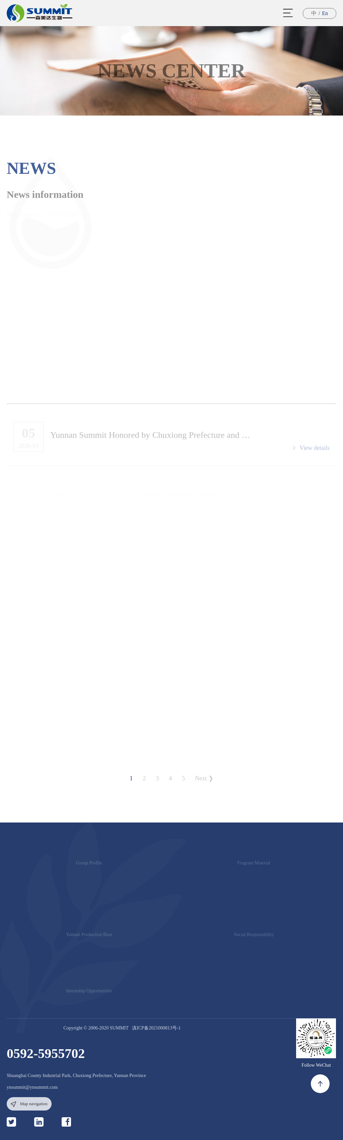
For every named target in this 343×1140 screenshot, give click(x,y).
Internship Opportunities (89, 992)
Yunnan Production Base (89, 936)
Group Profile (89, 864)
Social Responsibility (254, 936)
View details (311, 449)
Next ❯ (204, 778)
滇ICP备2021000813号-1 (156, 1027)
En (325, 13)
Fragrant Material (253, 864)
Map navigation (29, 1104)
